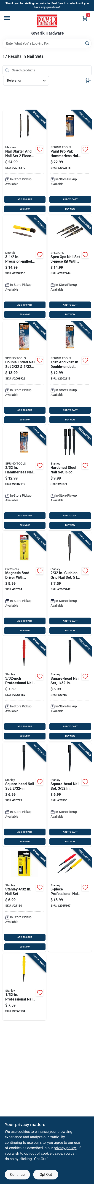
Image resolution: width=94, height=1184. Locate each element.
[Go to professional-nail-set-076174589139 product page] (24, 689)
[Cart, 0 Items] (85, 18)
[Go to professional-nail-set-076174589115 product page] (24, 986)
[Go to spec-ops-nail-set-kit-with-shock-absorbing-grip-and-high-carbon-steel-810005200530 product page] (70, 267)
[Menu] (7, 18)
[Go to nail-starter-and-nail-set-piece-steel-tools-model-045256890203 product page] (24, 162)
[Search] (87, 43)
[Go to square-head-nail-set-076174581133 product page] (70, 795)
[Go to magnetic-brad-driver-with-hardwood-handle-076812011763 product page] (24, 584)
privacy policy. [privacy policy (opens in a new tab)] (65, 1148)
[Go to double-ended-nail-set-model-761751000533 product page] (24, 373)
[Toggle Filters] (88, 80)
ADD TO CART (24, 199)
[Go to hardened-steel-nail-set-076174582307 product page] (70, 478)
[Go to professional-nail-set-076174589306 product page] (70, 900)
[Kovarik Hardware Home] (47, 21)
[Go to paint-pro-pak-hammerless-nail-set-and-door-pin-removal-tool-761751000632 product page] (70, 162)
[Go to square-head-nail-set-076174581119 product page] (70, 689)
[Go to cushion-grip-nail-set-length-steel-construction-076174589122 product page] (70, 584)
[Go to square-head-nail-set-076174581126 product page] (24, 795)
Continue (17, 1174)
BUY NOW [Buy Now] (25, 209)
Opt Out (46, 1174)
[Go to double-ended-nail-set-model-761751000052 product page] (70, 373)
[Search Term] (47, 43)
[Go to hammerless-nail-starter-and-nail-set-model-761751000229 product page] (24, 478)
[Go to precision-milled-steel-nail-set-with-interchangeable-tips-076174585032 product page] (24, 267)
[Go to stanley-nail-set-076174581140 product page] (24, 900)
